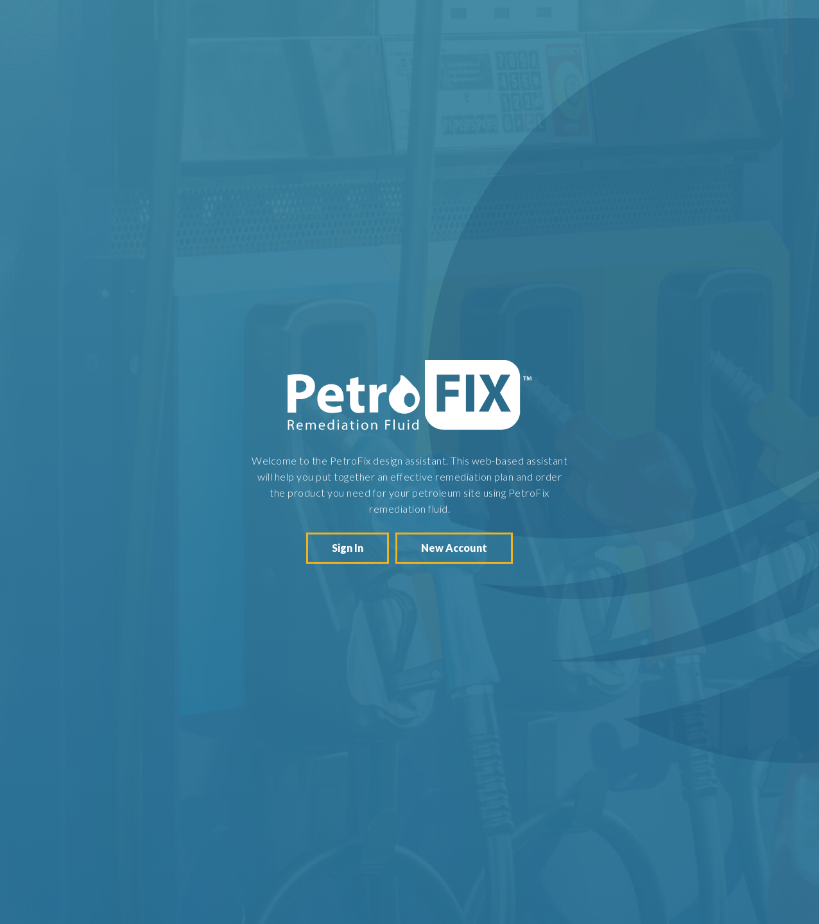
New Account (454, 548)
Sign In (347, 548)
